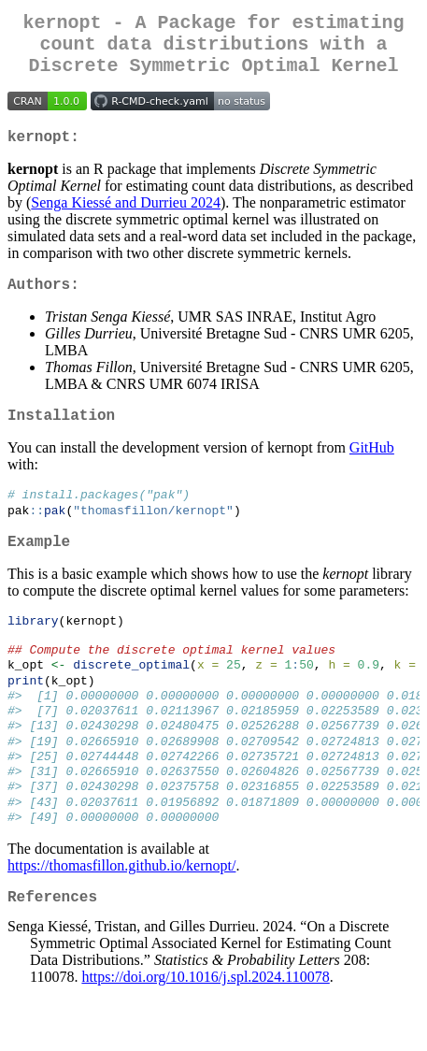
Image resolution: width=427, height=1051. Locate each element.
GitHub (371, 470)
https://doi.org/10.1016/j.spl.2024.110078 (205, 1035)
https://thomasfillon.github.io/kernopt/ (121, 919)
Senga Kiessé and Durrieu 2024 (126, 217)
